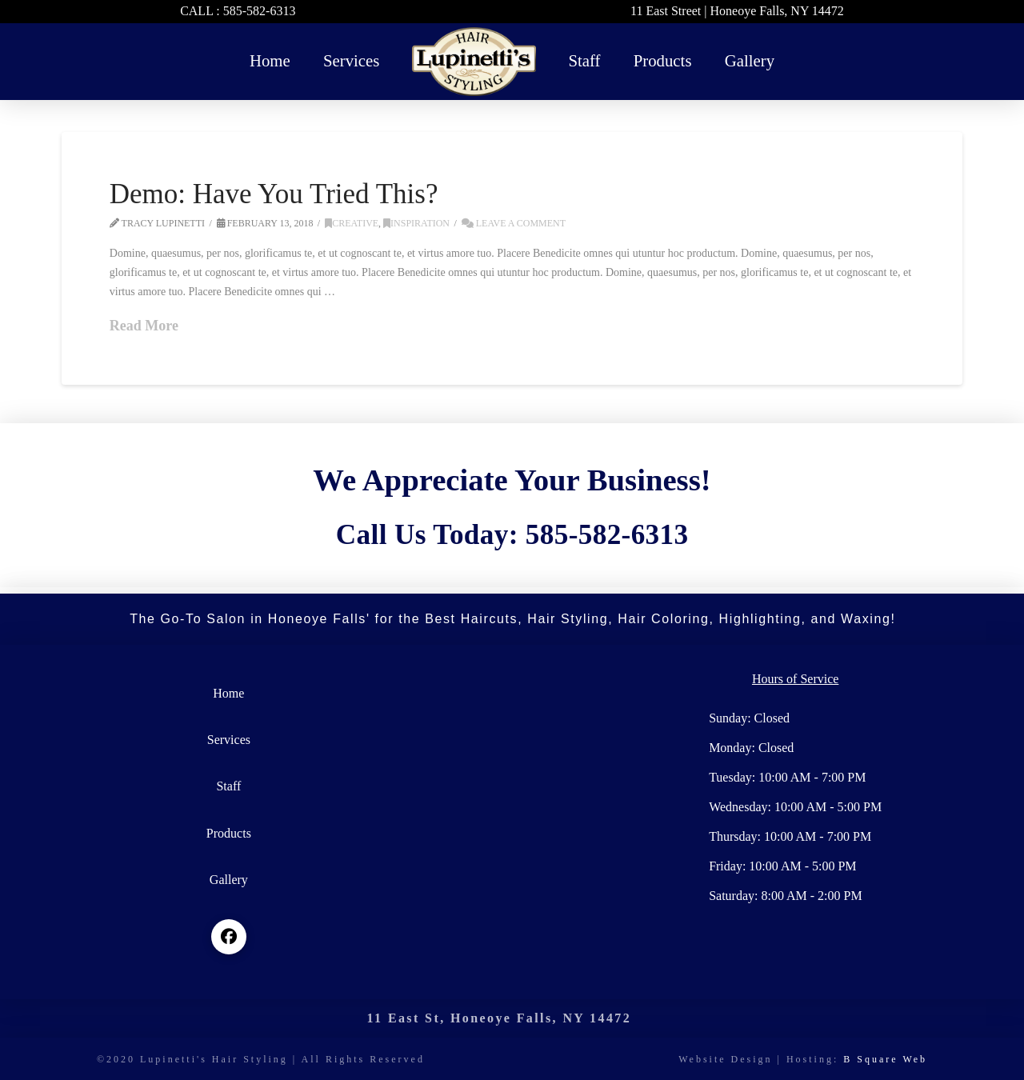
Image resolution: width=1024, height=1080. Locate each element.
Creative (351, 223)
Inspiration (416, 223)
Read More (144, 326)
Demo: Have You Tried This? (274, 194)
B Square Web (885, 1059)
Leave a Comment (514, 223)
